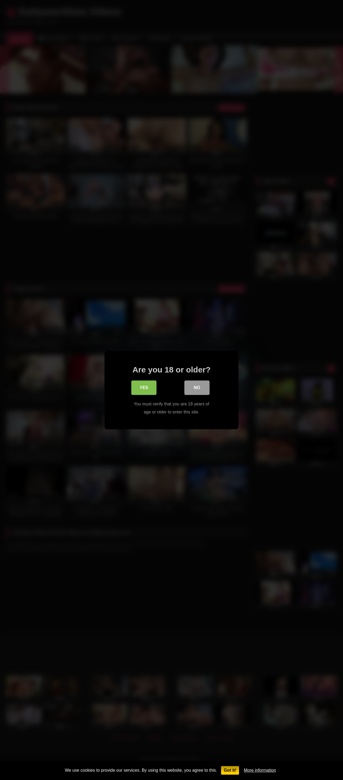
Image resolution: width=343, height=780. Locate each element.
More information (260, 770)
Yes (144, 388)
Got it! (230, 770)
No (197, 388)
